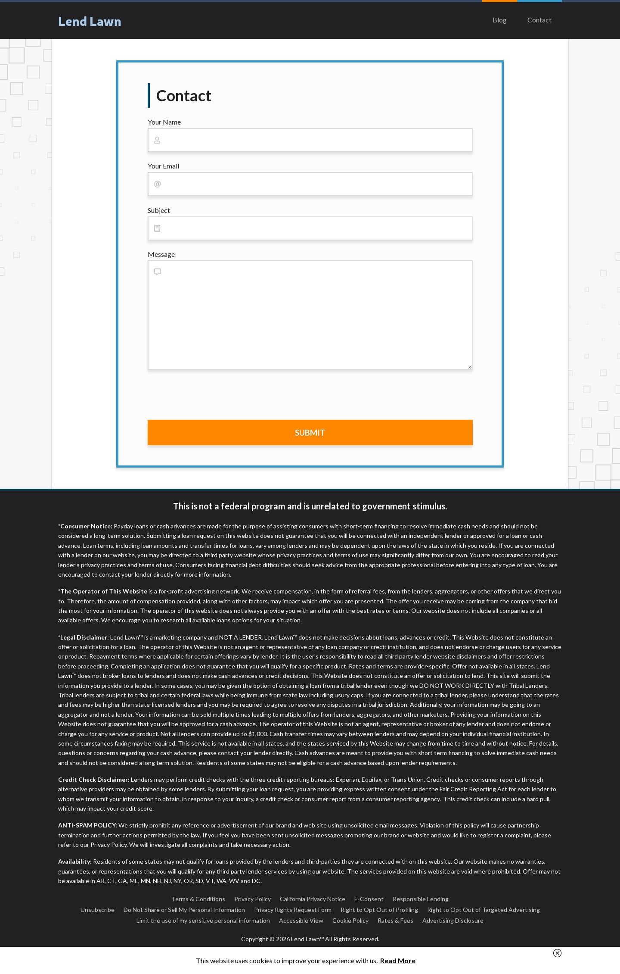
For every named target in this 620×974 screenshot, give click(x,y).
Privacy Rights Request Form (293, 909)
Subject (159, 210)
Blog (500, 20)
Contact (539, 20)
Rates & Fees (395, 920)
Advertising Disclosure (453, 920)
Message (161, 254)
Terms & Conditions (198, 898)
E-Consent (369, 898)
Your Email (163, 166)
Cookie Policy (350, 920)
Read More (397, 960)
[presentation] (213, 396)
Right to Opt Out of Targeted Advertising (483, 909)
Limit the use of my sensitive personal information (203, 920)
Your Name (164, 122)
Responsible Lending (421, 898)
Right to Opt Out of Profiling (379, 909)
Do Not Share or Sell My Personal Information (184, 909)
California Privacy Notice (312, 898)
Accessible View (301, 920)
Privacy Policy (252, 898)
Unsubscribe (98, 909)
